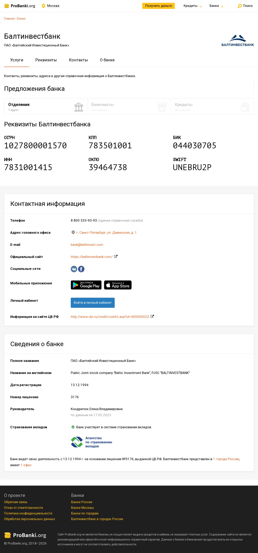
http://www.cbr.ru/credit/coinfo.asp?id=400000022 (110, 317)
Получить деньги (158, 6)
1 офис (26, 465)
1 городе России (226, 459)
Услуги (16, 60)
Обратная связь (15, 502)
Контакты (78, 60)
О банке (107, 60)
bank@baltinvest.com (87, 245)
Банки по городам (84, 513)
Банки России (81, 502)
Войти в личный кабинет (93, 303)
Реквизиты (46, 60)
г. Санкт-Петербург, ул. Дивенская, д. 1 (106, 232)
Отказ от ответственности (23, 508)
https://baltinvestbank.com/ (92, 257)
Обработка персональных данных (29, 519)
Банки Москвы (82, 508)
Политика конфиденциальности (28, 513)
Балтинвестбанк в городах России (97, 519)
